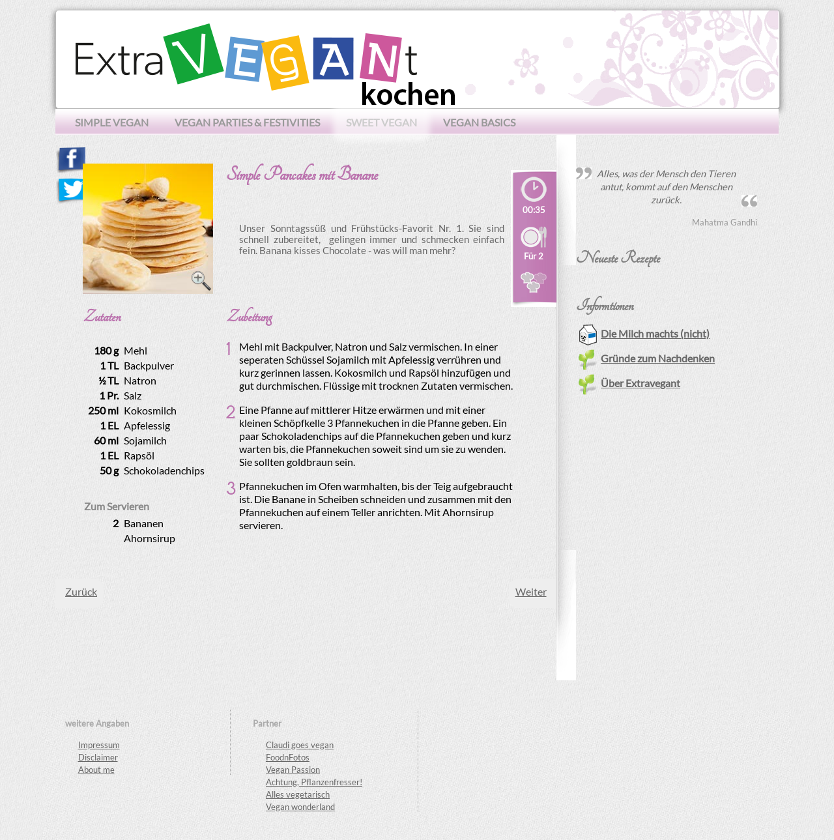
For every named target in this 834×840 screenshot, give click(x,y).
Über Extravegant (629, 383)
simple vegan (112, 122)
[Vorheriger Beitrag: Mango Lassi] (81, 591)
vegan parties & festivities (247, 122)
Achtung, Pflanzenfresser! (314, 782)
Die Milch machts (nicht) (644, 333)
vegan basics (479, 122)
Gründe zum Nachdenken (646, 358)
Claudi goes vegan (300, 745)
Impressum (99, 745)
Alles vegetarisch (298, 794)
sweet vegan (381, 122)
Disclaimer (98, 757)
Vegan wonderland (300, 807)
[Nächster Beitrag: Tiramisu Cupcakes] (531, 591)
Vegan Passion (293, 769)
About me (96, 769)
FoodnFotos (287, 757)
